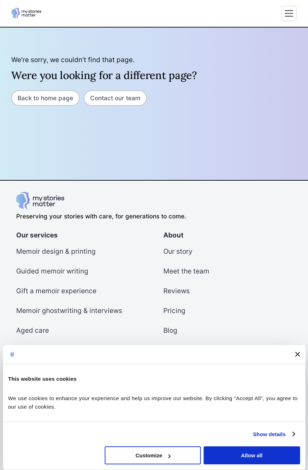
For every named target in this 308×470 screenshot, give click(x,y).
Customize (153, 455)
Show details (269, 434)
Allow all (252, 455)
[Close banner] (297, 354)
